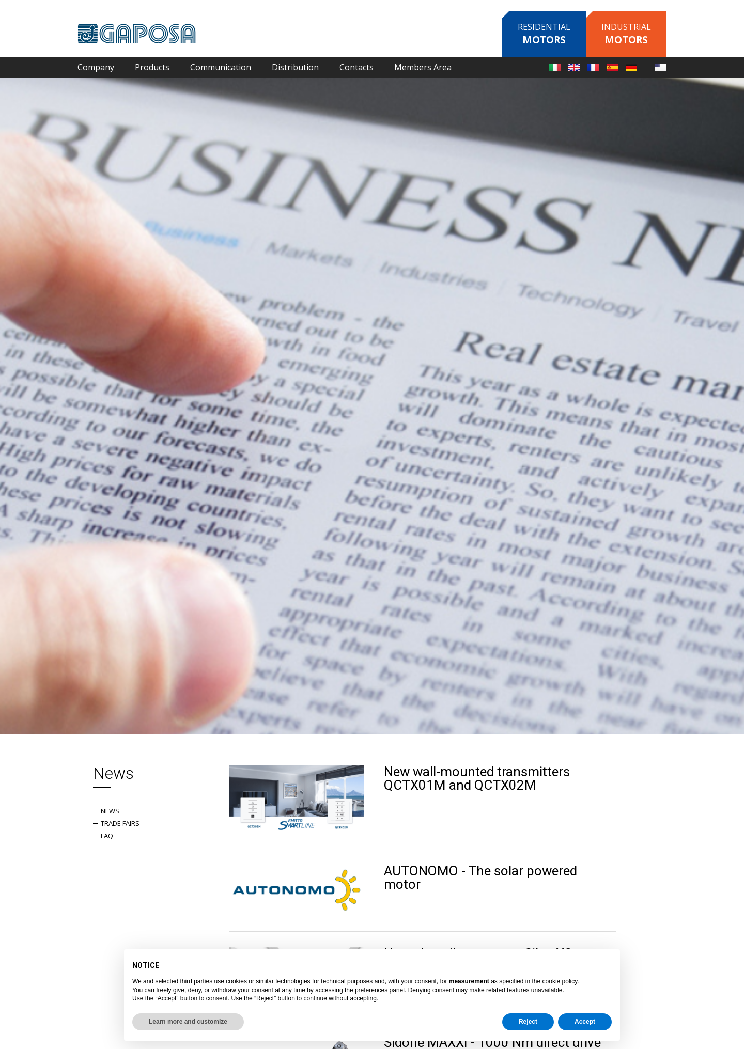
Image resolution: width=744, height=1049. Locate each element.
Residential (544, 33)
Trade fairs (120, 823)
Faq (107, 835)
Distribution (295, 67)
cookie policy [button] (560, 981)
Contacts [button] (356, 67)
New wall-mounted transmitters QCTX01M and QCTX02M (477, 778)
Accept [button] (585, 1021)
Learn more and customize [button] (188, 1021)
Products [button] (152, 67)
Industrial (626, 33)
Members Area (423, 67)
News (110, 811)
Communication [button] (220, 67)
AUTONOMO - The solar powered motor (480, 877)
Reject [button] (528, 1021)
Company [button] (96, 67)
